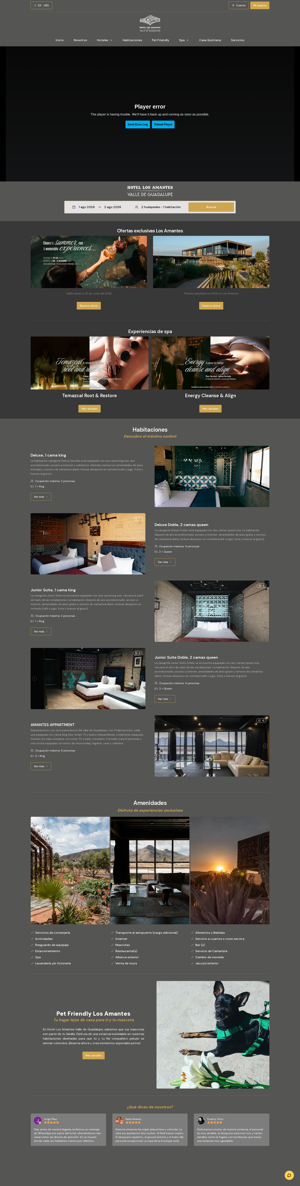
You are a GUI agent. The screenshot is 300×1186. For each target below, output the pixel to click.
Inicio (60, 40)
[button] (150, 207)
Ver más (42, 497)
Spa (184, 40)
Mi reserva (259, 5)
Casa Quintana (210, 40)
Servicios (237, 40)
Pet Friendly (160, 40)
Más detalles (90, 408)
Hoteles (105, 40)
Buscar (211, 207)
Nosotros (80, 40)
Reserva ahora (89, 305)
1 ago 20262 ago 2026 (96, 207)
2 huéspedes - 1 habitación (158, 207)
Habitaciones (132, 40)
